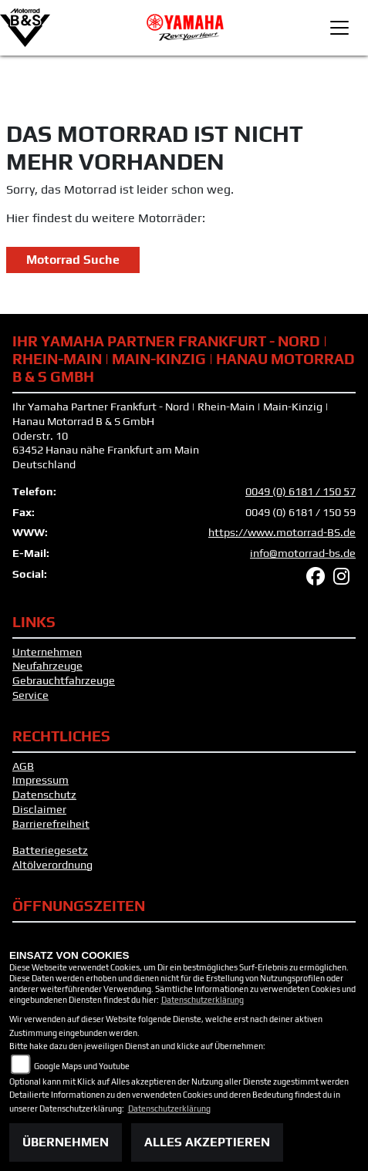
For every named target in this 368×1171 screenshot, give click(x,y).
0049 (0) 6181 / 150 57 (300, 491)
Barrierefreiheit (50, 824)
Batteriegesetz (50, 850)
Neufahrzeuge (47, 666)
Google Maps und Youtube (82, 1066)
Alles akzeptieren (207, 1142)
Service (30, 695)
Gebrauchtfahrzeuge (63, 680)
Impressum (40, 780)
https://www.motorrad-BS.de (282, 532)
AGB (23, 766)
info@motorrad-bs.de (303, 553)
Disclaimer (39, 809)
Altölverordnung (52, 865)
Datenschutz (44, 794)
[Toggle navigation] (339, 27)
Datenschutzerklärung (202, 999)
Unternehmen (47, 652)
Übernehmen (65, 1142)
